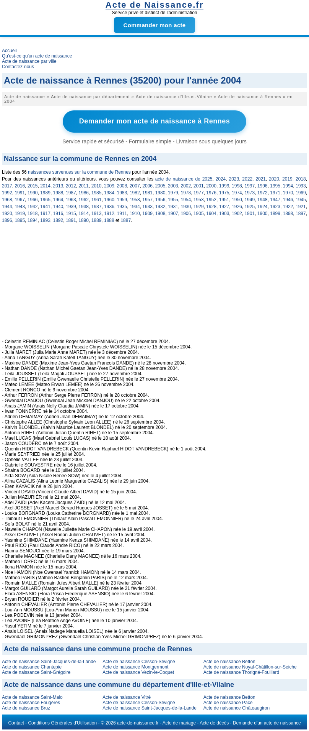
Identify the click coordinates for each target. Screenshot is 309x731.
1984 (109, 192)
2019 (287, 178)
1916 (58, 213)
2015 (33, 185)
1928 (211, 206)
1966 (33, 199)
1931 (173, 206)
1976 (211, 192)
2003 (173, 185)
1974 (237, 192)
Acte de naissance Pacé (228, 702)
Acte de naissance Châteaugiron (236, 707)
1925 (249, 206)
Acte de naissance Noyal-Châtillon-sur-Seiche (250, 666)
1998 (237, 185)
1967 (20, 199)
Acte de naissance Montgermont (135, 666)
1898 (288, 213)
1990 (33, 192)
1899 (275, 213)
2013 (58, 185)
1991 (20, 192)
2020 (274, 178)
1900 (262, 213)
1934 (135, 206)
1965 (45, 199)
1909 (147, 213)
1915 (71, 213)
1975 (224, 192)
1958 (135, 199)
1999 (224, 185)
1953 (199, 199)
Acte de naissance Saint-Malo (32, 697)
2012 (71, 185)
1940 (58, 206)
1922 (288, 206)
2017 (7, 185)
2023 (234, 178)
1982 (135, 192)
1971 (275, 192)
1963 (71, 199)
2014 (45, 185)
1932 (160, 206)
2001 (199, 185)
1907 (173, 213)
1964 (58, 199)
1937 (96, 206)
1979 (173, 192)
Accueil (9, 50)
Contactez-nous (18, 66)
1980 (160, 192)
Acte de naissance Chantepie (32, 666)
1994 (288, 185)
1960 (109, 199)
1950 (237, 199)
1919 (20, 213)
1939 (71, 206)
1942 (33, 206)
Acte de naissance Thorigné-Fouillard (241, 672)
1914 (83, 213)
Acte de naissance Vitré (126, 697)
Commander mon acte (155, 25)
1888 (109, 220)
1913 (96, 213)
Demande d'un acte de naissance (267, 722)
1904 (211, 213)
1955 (173, 199)
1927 (224, 206)
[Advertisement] (154, 284)
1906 (186, 213)
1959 (122, 199)
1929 (199, 206)
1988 (58, 192)
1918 (33, 213)
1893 (45, 220)
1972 (262, 192)
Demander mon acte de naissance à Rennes (154, 121)
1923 (275, 206)
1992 (7, 192)
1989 (45, 192)
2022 (247, 178)
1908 (160, 213)
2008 (122, 185)
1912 (109, 213)
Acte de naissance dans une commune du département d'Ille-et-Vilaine (119, 684)
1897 (301, 213)
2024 (221, 178)
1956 (160, 199)
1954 (186, 199)
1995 (275, 185)
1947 (275, 199)
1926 (237, 206)
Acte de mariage (179, 722)
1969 (301, 192)
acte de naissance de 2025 (184, 178)
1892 (58, 220)
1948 (262, 199)
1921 (301, 206)
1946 (288, 199)
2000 (211, 185)
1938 (83, 206)
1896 (7, 220)
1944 (7, 206)
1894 (33, 220)
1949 (249, 199)
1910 (135, 213)
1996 (262, 185)
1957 (147, 199)
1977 (199, 192)
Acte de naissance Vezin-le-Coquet (138, 672)
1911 (122, 213)
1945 (301, 199)
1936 (109, 206)
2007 (135, 185)
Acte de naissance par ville (29, 61)
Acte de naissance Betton (229, 661)
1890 (83, 220)
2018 (301, 178)
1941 (45, 206)
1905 (199, 213)
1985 (96, 192)
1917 (45, 213)
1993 (301, 185)
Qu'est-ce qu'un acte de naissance (37, 56)
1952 (211, 199)
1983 (122, 192)
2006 (147, 185)
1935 (122, 206)
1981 (147, 192)
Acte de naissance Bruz (26, 707)
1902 (237, 213)
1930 (186, 206)
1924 (262, 206)
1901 (249, 213)
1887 (125, 220)
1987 (71, 192)
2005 (160, 185)
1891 (71, 220)
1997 (249, 185)
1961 (96, 199)
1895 (20, 220)
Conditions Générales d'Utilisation (62, 722)
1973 (249, 192)
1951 (224, 199)
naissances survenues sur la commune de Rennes (79, 171)
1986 (83, 192)
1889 (96, 220)
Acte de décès (214, 722)
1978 (186, 192)
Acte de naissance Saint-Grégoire (36, 672)
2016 (20, 185)
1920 (7, 213)
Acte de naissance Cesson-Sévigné (138, 661)
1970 (288, 192)
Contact (16, 722)
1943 (20, 206)
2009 (109, 185)
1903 (224, 213)
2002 (186, 185)
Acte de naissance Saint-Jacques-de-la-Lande (49, 661)
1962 (83, 199)
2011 (83, 185)
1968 (7, 199)
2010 (96, 185)
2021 (260, 178)
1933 (147, 206)
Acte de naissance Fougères (31, 702)
